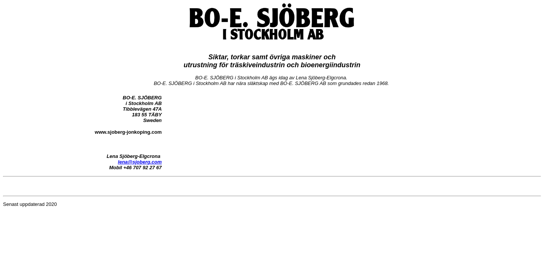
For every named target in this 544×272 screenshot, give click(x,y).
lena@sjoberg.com (140, 162)
